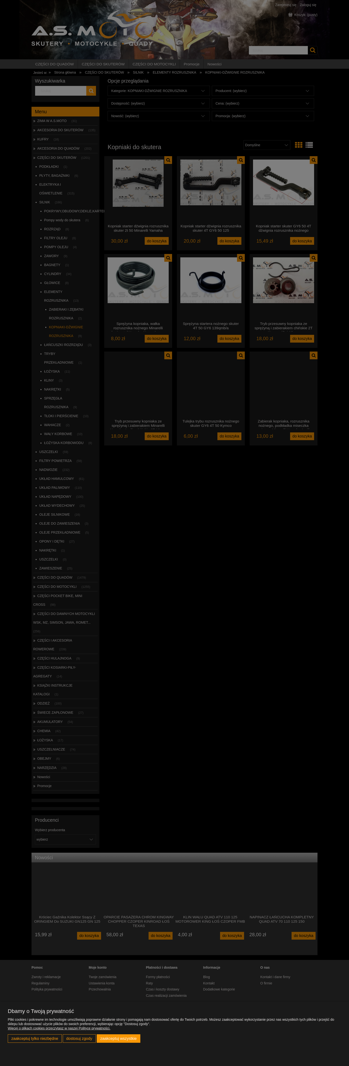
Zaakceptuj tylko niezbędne (34, 1038)
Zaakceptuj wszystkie (118, 1038)
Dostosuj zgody (79, 1038)
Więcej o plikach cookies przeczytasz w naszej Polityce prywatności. (59, 1028)
